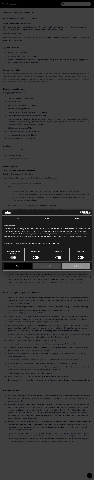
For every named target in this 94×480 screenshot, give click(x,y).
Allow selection (47, 266)
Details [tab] (47, 218)
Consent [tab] (17, 218)
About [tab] (77, 218)
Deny (18, 266)
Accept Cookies (76, 266)
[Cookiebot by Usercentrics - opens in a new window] (82, 212)
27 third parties (19, 243)
